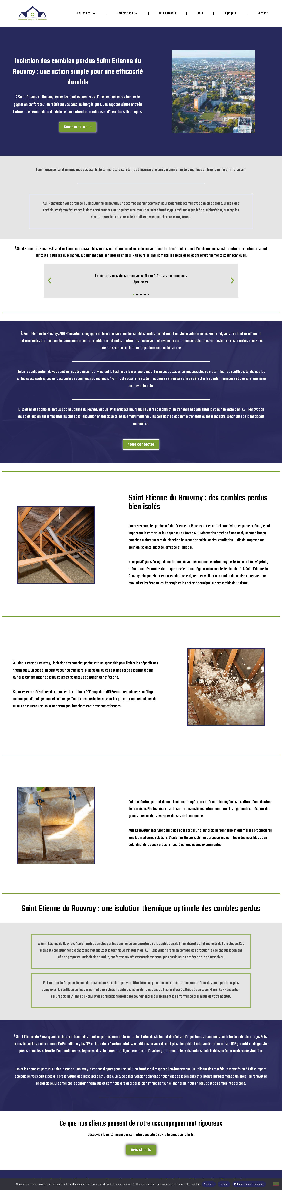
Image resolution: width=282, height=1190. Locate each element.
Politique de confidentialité (249, 1184)
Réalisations (127, 13)
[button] (49, 280)
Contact (262, 13)
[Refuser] (276, 1184)
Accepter (209, 1184)
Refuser (224, 1184)
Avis (200, 13)
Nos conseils (167, 13)
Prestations (85, 13)
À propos (230, 13)
